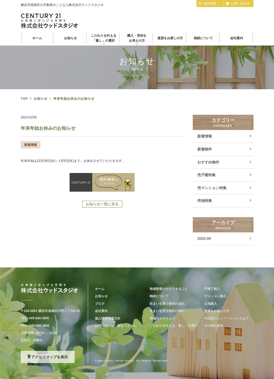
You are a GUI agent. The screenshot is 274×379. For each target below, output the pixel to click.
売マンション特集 (212, 188)
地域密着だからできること (168, 288)
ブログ (99, 303)
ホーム (37, 38)
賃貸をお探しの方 (170, 38)
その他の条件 (213, 325)
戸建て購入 (212, 288)
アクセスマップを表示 (49, 357)
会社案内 (236, 38)
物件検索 (210, 3)
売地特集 (204, 201)
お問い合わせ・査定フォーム (115, 325)
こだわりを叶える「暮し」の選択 (173, 325)
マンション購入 (215, 296)
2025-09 (204, 244)
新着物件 (204, 149)
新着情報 (204, 136)
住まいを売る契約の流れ (167, 311)
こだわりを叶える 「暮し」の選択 (103, 38)
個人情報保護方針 (107, 318)
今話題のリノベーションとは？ (226, 318)
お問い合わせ (240, 3)
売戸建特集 (206, 175)
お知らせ (70, 38)
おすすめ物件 (208, 162)
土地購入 (210, 303)
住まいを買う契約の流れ (167, 303)
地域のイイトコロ (162, 318)
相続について (203, 38)
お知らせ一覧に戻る (102, 204)
